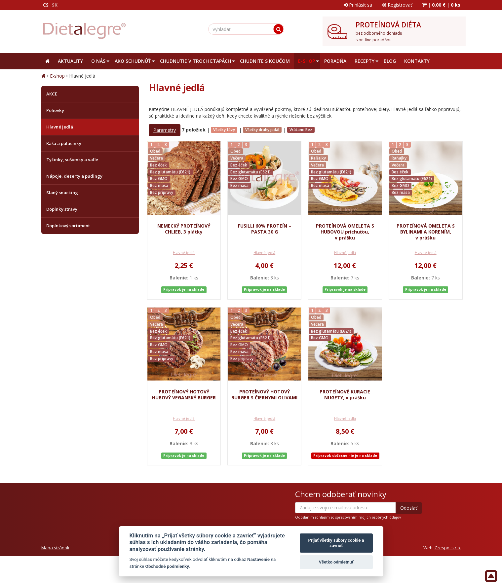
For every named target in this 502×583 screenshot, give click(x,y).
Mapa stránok (55, 548)
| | (441, 5)
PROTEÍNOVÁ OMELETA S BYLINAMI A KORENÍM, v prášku (426, 232)
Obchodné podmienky (167, 566)
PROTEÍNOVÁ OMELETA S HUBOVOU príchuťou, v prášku (345, 232)
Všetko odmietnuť (336, 562)
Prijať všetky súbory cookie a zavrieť (336, 543)
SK (55, 5)
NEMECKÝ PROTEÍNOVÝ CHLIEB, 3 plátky (183, 229)
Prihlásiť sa (358, 5)
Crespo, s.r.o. (448, 548)
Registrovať (397, 5)
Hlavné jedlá (184, 252)
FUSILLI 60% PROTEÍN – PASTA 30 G (264, 229)
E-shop (57, 76)
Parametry (164, 130)
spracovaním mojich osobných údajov (368, 517)
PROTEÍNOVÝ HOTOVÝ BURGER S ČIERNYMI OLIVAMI (264, 394)
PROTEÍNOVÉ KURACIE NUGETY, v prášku (345, 394)
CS (46, 5)
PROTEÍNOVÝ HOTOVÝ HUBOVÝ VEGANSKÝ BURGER (184, 394)
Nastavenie (258, 559)
